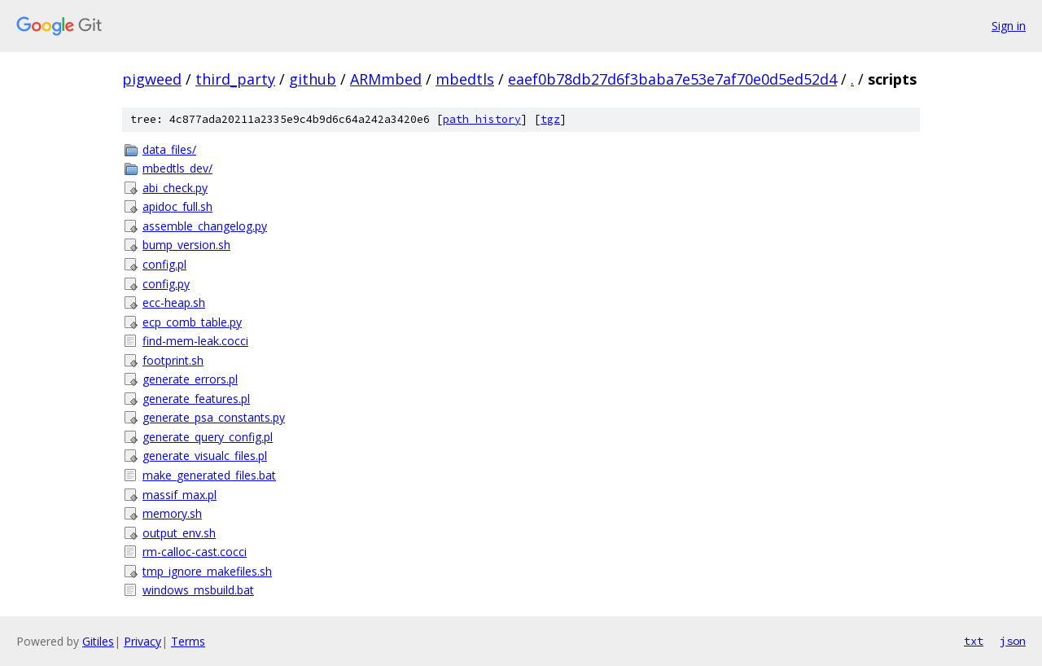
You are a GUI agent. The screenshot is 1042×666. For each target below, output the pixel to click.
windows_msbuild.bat (198, 590)
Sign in (1009, 25)
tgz (550, 119)
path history (482, 119)
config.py (166, 283)
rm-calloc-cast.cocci (194, 551)
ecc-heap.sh (173, 302)
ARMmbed (386, 79)
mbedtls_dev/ (177, 168)
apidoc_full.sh (177, 206)
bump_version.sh (186, 244)
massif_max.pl (179, 494)
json (1013, 640)
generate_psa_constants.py (213, 417)
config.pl (164, 264)
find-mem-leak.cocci (195, 340)
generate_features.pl (196, 398)
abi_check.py (175, 187)
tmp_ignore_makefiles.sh (207, 571)
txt (973, 640)
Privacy (142, 641)
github (312, 79)
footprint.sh (173, 360)
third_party (235, 79)
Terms (188, 641)
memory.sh (172, 513)
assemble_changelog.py (204, 226)
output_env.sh (179, 533)
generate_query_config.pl (207, 437)
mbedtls (465, 79)
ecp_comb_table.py (192, 322)
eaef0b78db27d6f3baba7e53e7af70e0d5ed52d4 (672, 79)
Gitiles (98, 641)
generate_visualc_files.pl (204, 455)
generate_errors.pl (190, 379)
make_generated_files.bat (209, 475)
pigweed (152, 79)
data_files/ (169, 149)
